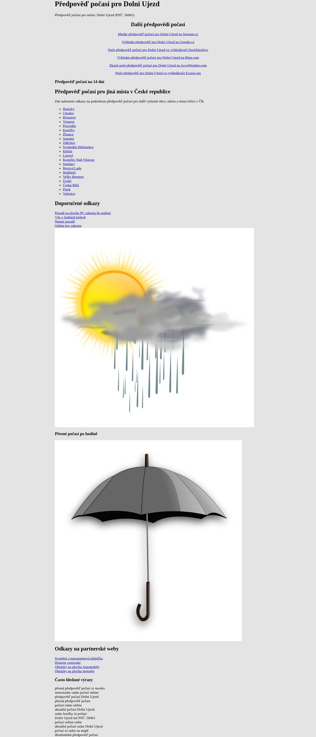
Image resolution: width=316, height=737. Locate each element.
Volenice (69, 194)
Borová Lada (72, 168)
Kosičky (69, 130)
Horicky (69, 109)
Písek (67, 189)
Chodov (68, 113)
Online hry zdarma (68, 226)
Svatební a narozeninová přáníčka (79, 658)
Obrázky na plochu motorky (75, 671)
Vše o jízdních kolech (70, 217)
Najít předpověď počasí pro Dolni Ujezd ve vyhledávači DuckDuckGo (158, 50)
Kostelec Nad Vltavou (78, 160)
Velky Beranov (73, 177)
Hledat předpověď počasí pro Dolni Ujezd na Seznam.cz (158, 34)
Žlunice (68, 134)
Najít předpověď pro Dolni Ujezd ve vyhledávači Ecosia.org (158, 73)
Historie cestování (68, 663)
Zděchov (69, 143)
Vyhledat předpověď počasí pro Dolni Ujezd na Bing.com (158, 57)
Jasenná (68, 139)
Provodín (69, 126)
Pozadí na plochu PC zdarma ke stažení (83, 213)
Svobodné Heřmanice (78, 147)
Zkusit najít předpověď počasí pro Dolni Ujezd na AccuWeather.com (158, 65)
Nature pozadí (65, 221)
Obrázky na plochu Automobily (77, 667)
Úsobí (67, 181)
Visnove (69, 122)
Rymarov (69, 117)
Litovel (68, 155)
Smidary (69, 164)
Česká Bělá (71, 185)
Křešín (67, 151)
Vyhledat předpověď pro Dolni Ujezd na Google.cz (158, 42)
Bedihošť (69, 172)
